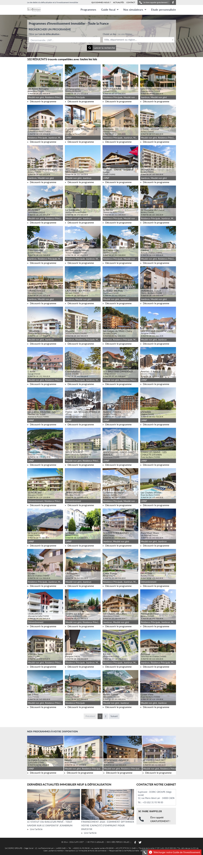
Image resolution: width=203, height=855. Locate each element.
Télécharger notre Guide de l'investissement (174, 852)
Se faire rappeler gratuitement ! (153, 2)
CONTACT (130, 2)
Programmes (88, 9)
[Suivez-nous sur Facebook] (173, 2)
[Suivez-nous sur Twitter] (140, 842)
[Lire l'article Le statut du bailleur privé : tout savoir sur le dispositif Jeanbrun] (53, 804)
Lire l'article (34, 829)
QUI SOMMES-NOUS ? (101, 2)
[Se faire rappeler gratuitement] (145, 852)
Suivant (114, 716)
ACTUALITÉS (118, 2)
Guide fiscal (109, 9)
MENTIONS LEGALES (95, 842)
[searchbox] (45, 39)
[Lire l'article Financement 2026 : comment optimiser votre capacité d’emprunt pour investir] (107, 804)
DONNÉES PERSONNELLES (118, 842)
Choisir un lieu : (118, 34)
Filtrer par (44, 34)
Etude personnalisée (163, 9)
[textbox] (138, 39)
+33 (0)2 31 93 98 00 (153, 802)
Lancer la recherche (101, 48)
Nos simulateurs (134, 9)
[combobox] (64, 40)
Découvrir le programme (41, 101)
